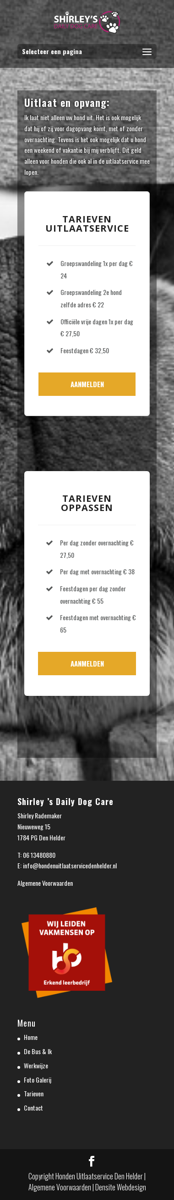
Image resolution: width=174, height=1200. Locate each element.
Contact (33, 1107)
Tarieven (34, 1093)
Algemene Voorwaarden (45, 883)
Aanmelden (87, 384)
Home (31, 1037)
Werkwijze (36, 1065)
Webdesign (131, 1187)
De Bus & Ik (38, 1051)
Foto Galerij (37, 1079)
